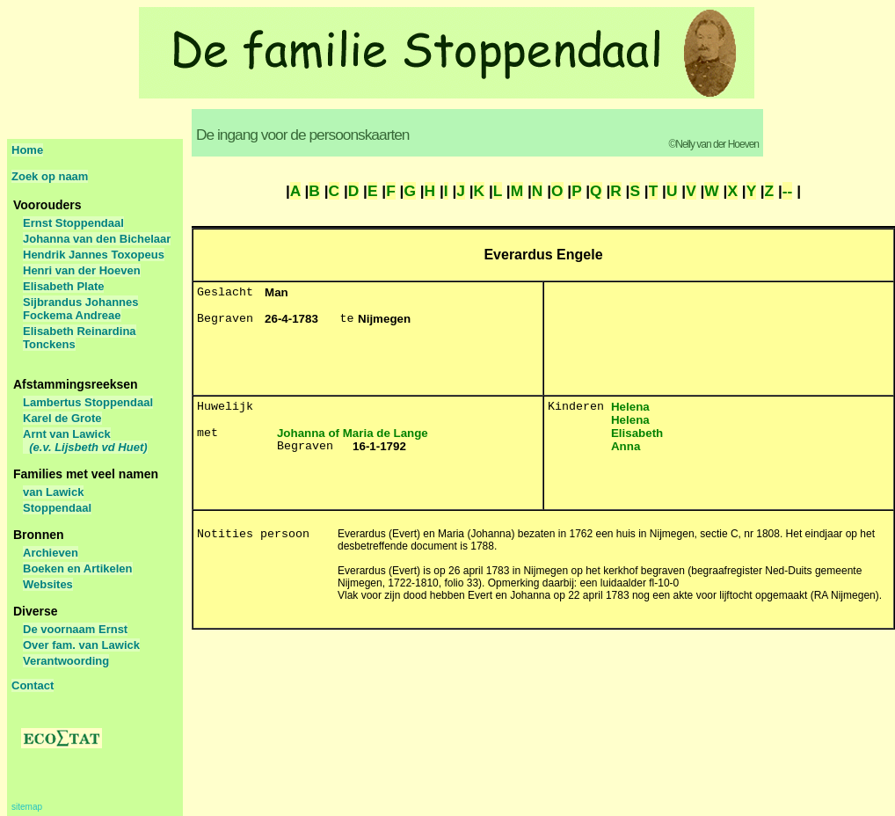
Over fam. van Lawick (81, 645)
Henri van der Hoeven (82, 270)
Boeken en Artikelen (78, 568)
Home (27, 150)
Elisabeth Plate (63, 286)
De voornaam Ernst (75, 629)
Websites (48, 584)
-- (787, 191)
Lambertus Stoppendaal (88, 402)
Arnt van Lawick (85, 440)
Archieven (50, 552)
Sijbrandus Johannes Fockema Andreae (80, 308)
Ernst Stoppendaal (73, 223)
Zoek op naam (49, 176)
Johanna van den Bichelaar (97, 238)
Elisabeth (637, 433)
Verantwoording (66, 660)
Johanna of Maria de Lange (352, 433)
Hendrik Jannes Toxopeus (93, 254)
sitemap (26, 807)
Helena (630, 406)
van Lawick (53, 492)
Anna (625, 446)
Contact (32, 685)
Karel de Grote (62, 418)
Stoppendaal (57, 507)
